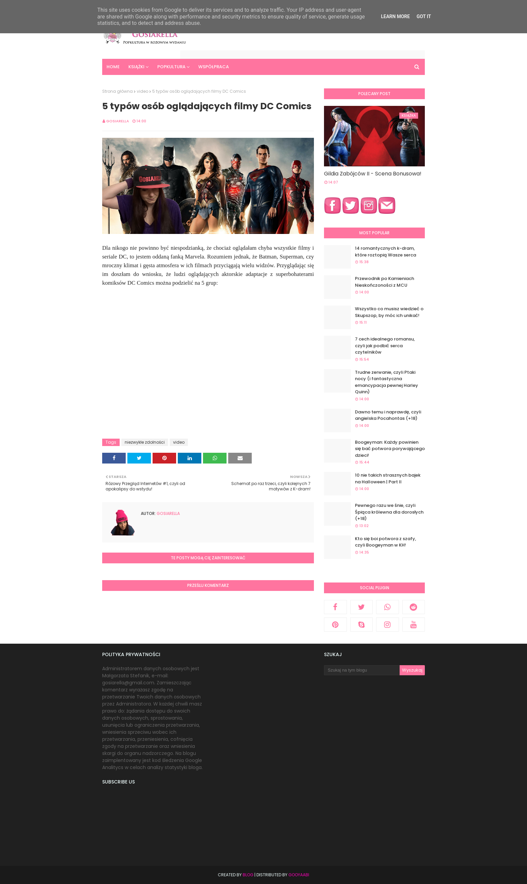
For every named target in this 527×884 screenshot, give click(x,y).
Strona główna (117, 91)
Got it (423, 16)
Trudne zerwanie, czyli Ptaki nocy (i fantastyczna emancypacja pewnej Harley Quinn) (386, 382)
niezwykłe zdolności (145, 442)
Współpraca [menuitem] (213, 67)
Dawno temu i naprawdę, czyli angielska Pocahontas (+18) (388, 415)
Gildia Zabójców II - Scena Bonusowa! (372, 173)
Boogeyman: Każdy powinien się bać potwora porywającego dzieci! (390, 448)
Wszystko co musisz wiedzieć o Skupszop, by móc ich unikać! (389, 312)
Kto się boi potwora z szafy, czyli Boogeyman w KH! (385, 542)
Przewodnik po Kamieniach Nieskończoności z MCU (384, 281)
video (142, 91)
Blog (248, 875)
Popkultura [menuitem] (171, 67)
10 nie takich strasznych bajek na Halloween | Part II (387, 478)
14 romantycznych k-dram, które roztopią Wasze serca (385, 251)
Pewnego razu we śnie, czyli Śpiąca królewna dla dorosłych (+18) (389, 512)
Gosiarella (117, 121)
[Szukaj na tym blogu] (362, 670)
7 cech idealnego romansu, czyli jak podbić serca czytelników (385, 345)
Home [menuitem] (113, 67)
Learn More (395, 16)
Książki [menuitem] (136, 67)
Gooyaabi (298, 875)
